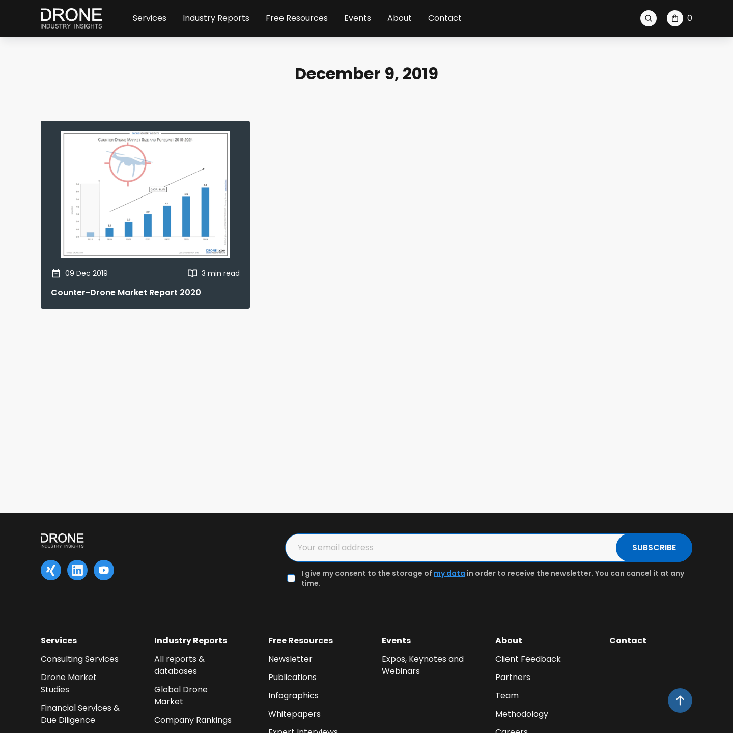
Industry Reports (216, 18)
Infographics (293, 695)
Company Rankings (193, 720)
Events (357, 18)
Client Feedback (528, 659)
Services (149, 18)
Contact (445, 18)
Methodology (521, 714)
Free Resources (297, 18)
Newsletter (290, 659)
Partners (512, 677)
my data (449, 573)
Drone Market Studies (69, 683)
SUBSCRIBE (654, 547)
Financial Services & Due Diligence (80, 714)
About (399, 18)
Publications (292, 677)
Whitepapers (294, 714)
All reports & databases (179, 665)
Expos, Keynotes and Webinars (423, 665)
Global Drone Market (181, 696)
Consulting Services (80, 659)
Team (507, 695)
